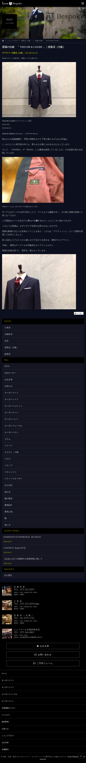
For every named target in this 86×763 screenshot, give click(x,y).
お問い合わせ (43, 655)
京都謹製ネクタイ (9, 708)
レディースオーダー (13, 479)
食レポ (7, 525)
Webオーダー (10, 373)
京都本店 (8, 334)
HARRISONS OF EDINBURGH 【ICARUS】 (23, 537)
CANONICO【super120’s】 (15, 548)
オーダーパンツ (11, 419)
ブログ (7, 459)
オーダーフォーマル (13, 426)
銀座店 (7, 354)
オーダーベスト (11, 432)
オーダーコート (11, 393)
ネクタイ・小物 (11, 452)
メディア (8, 465)
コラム (7, 439)
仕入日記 (8, 485)
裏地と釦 (8, 512)
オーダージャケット (13, 406)
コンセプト (6, 715)
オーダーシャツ (11, 399)
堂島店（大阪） (26, 41)
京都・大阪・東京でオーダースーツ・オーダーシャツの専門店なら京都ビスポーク (34, 757)
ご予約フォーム (43, 663)
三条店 (7, 328)
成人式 (7, 492)
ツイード (8, 445)
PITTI (7, 366)
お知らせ (8, 386)
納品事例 (5, 722)
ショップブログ (13, 41)
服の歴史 (8, 498)
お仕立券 (8, 379)
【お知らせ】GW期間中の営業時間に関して (23, 559)
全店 (7, 341)
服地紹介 (8, 505)
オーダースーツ (32, 53)
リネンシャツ (10, 472)
